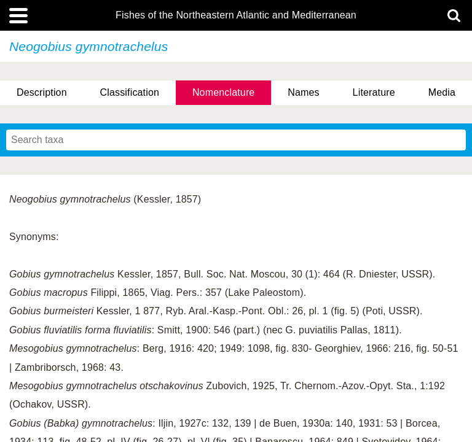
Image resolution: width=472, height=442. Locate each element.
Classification (130, 92)
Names (303, 92)
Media (441, 92)
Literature (374, 92)
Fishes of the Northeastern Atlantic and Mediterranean (236, 15)
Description (42, 92)
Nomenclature (223, 92)
